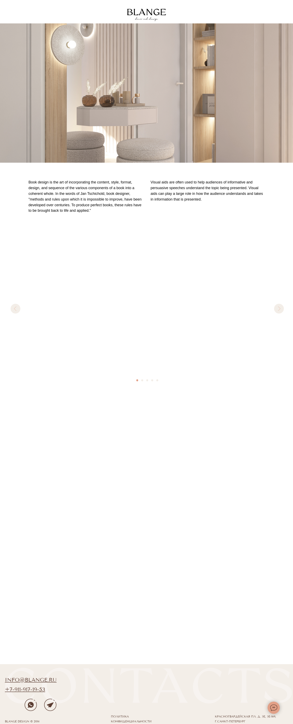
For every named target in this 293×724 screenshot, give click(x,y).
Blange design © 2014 (22, 721)
